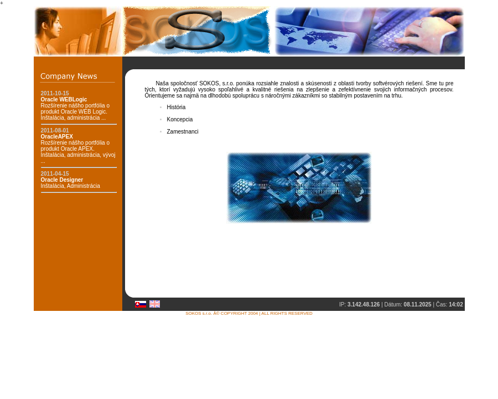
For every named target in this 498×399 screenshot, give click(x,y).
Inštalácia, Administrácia (70, 183)
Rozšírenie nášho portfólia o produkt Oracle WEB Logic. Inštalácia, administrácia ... (75, 108)
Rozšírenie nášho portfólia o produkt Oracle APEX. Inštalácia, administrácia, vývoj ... (78, 149)
